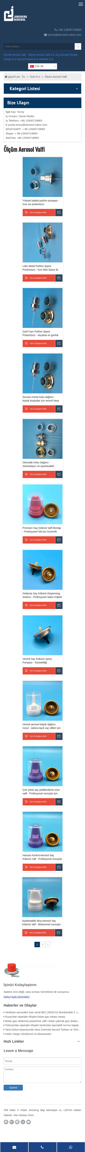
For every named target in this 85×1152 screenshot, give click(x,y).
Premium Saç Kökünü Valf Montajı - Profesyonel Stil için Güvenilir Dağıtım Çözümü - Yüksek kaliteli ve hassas (42, 529)
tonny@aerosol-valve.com (64, 34)
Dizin (31, 1115)
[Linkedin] (17, 1122)
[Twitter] (23, 1122)
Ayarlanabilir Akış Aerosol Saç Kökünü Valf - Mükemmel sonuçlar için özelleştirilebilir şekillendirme (41, 922)
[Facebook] (6, 1122)
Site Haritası (20, 1115)
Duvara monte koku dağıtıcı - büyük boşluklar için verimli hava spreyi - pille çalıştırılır (41, 399)
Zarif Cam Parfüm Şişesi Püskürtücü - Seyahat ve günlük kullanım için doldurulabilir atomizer (42, 333)
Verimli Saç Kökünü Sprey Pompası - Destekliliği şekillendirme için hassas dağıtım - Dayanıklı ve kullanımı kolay (42, 660)
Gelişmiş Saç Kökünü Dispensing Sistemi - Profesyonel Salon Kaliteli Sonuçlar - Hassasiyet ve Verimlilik (42, 595)
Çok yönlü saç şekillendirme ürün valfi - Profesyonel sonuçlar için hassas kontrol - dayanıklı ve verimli (41, 791)
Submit (13, 1087)
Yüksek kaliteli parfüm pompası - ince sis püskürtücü (41, 202)
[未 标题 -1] (33, 970)
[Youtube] (28, 1122)
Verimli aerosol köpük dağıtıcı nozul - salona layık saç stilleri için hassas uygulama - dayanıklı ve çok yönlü (42, 726)
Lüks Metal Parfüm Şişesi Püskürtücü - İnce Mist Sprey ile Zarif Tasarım (40, 268)
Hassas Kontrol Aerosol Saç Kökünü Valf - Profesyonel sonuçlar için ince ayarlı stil (42, 857)
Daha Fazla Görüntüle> (17, 996)
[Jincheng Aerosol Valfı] (35, 13)
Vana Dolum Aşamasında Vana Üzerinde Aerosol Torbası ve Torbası (43, 1029)
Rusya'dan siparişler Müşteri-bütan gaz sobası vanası (35, 1016)
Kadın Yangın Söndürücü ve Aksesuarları (28, 1033)
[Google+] (11, 1122)
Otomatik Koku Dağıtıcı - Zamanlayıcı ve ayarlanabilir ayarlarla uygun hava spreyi (38, 464)
